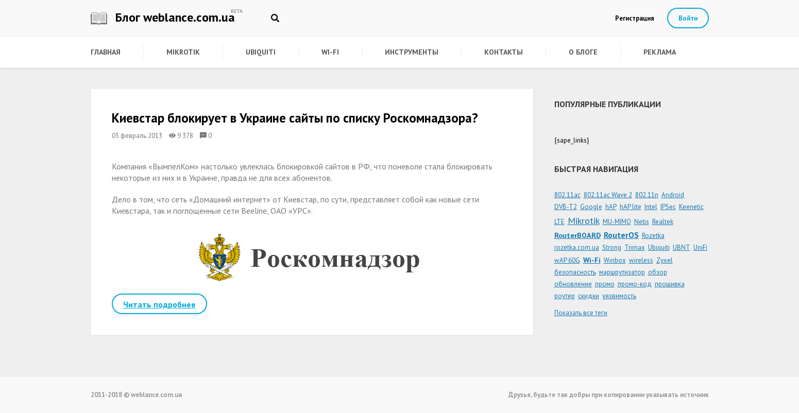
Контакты (503, 52)
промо (605, 284)
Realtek (662, 221)
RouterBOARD (577, 235)
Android (672, 195)
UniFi (700, 247)
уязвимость (619, 295)
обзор (657, 272)
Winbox (615, 260)
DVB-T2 (565, 206)
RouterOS (621, 235)
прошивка (670, 284)
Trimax (634, 247)
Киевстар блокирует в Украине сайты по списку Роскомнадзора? (295, 118)
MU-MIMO (617, 221)
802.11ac (567, 195)
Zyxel (664, 260)
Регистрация (634, 18)
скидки (588, 295)
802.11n (646, 195)
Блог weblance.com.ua (163, 17)
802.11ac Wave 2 (608, 195)
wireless (641, 260)
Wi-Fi (330, 52)
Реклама (659, 52)
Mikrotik (183, 52)
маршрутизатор (622, 272)
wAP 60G (567, 260)
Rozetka (653, 235)
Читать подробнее (159, 304)
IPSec (668, 206)
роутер (564, 295)
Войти (688, 18)
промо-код (635, 284)
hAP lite (630, 206)
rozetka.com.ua (576, 247)
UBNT (681, 247)
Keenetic (691, 206)
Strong (611, 247)
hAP (611, 206)
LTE (559, 221)
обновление (573, 284)
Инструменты (411, 52)
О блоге (583, 52)
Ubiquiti (261, 52)
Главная (106, 52)
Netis (641, 221)
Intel (650, 206)
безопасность (575, 272)
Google (591, 206)
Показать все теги (580, 312)
